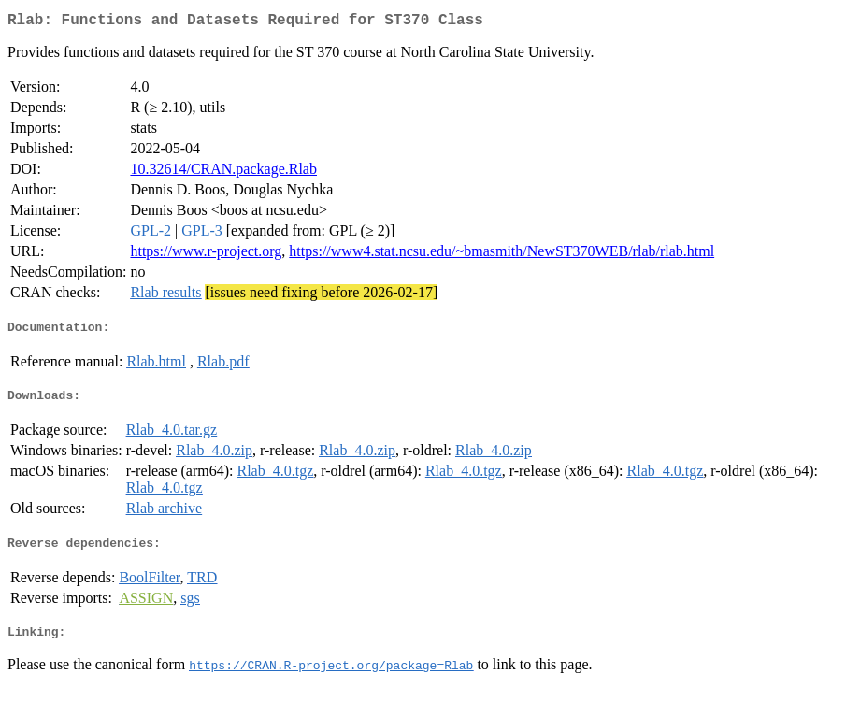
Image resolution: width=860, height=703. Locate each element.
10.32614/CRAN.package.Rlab (223, 172)
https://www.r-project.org (205, 255)
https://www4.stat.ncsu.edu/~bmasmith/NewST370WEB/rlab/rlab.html (501, 255)
